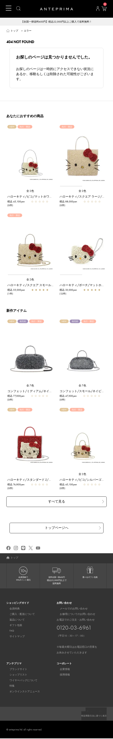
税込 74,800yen (16, 485)
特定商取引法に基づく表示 (91, 716)
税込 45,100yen (16, 202)
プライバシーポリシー (94, 712)
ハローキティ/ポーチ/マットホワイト (85, 285)
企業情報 (62, 669)
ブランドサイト (15, 669)
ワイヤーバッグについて (20, 681)
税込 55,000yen (16, 290)
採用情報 (62, 675)
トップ (14, 31)
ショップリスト (15, 675)
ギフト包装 (12, 626)
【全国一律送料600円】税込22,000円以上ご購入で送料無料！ (56, 22)
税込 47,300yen (68, 396)
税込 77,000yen (16, 396)
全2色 (30, 191)
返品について (14, 620)
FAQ (8, 631)
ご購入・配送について (19, 614)
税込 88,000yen (68, 202)
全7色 (30, 386)
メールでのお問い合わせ (70, 609)
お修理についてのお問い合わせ (74, 614)
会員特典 (11, 609)
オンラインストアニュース (21, 692)
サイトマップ (14, 637)
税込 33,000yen (68, 290)
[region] (83, 156)
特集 (8, 686)
